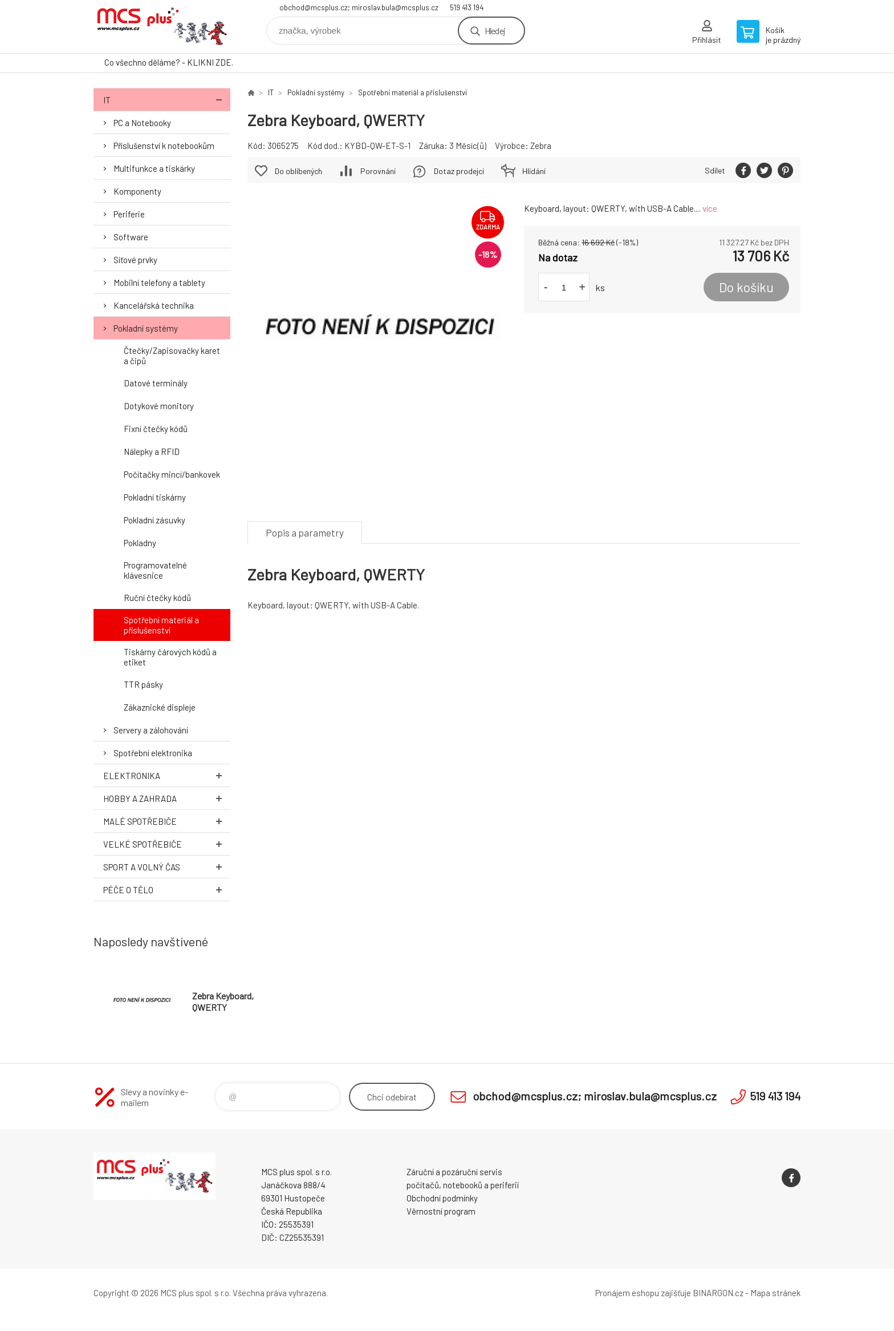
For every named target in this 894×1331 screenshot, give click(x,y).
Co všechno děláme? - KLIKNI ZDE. (168, 62)
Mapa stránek (775, 1293)
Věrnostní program (441, 1211)
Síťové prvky (135, 260)
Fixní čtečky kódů (156, 429)
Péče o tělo (166, 889)
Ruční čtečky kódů (157, 597)
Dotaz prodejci (459, 171)
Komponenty (137, 191)
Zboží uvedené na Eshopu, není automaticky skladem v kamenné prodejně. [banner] (162, 26)
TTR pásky (143, 684)
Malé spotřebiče (166, 821)
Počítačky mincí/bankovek (172, 474)
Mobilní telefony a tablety (159, 282)
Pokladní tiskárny (155, 497)
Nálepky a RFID (152, 451)
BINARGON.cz (718, 1293)
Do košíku (746, 287)
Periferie (129, 214)
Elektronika (166, 775)
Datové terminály (156, 383)
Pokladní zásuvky (154, 520)
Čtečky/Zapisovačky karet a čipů (172, 355)
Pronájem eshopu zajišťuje (643, 1293)
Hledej (495, 30)
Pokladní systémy (145, 328)
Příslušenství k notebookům (163, 145)
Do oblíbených (298, 171)
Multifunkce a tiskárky (154, 168)
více (709, 208)
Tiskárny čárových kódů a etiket (170, 657)
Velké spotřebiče (166, 844)
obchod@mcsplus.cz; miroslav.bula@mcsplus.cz (358, 7)
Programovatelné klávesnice (155, 570)
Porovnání (378, 171)
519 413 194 (466, 7)
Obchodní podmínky (442, 1198)
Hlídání (534, 171)
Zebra (540, 145)
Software (130, 237)
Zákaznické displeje (160, 707)
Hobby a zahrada (166, 798)
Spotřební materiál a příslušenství (161, 625)
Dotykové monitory (159, 406)
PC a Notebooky (142, 123)
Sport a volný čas (166, 867)
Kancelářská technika (153, 305)
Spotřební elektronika (152, 753)
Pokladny (140, 543)
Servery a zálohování (150, 730)
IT (166, 99)
